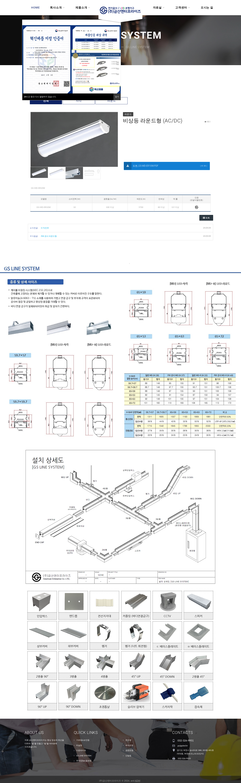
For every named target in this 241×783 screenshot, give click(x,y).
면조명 (128, 741)
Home (35, 7)
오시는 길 (207, 7)
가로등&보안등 (83, 741)
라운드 (111, 101)
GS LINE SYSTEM (138, 47)
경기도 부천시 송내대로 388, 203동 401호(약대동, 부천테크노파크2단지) (195, 753)
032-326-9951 (186, 741)
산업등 (128, 757)
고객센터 (181, 7)
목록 (206, 219)
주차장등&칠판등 (83, 762)
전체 (46, 101)
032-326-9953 (184, 759)
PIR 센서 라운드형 (49, 237)
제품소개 (81, 7)
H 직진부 (45, 229)
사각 (78, 101)
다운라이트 (81, 751)
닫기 (117, 96)
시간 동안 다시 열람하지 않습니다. (40, 96)
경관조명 (129, 751)
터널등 (79, 746)
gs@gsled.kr (183, 747)
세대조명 (129, 746)
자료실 (157, 7)
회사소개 (56, 7)
